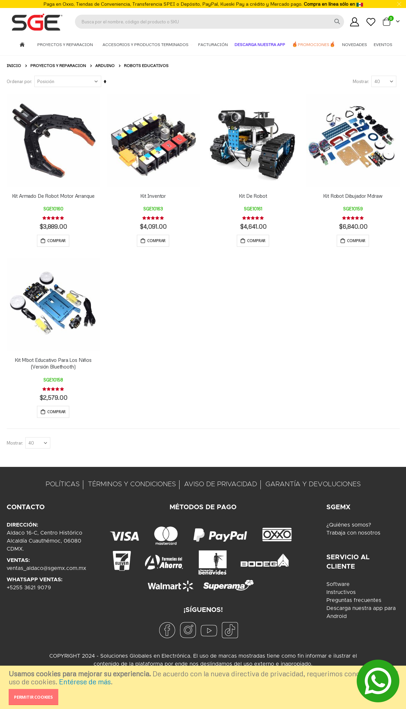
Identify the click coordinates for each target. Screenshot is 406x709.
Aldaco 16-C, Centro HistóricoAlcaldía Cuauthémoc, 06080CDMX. (44, 542)
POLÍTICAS (63, 486)
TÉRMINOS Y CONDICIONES (132, 486)
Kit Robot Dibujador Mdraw (352, 196)
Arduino (105, 66)
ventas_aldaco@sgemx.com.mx (46, 570)
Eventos (383, 44)
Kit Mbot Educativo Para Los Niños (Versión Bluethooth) (53, 364)
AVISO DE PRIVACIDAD (220, 486)
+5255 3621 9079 (29, 589)
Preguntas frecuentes (353, 602)
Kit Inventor (153, 196)
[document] (204, 687)
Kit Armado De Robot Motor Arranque (53, 196)
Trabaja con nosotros (353, 534)
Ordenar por (19, 81)
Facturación (213, 44)
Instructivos (341, 594)
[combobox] (209, 22)
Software (338, 586)
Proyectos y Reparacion (65, 44)
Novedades (354, 44)
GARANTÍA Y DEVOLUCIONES (313, 486)
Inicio (14, 65)
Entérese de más (85, 681)
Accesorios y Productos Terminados (146, 44)
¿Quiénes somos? (348, 526)
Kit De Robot (253, 196)
